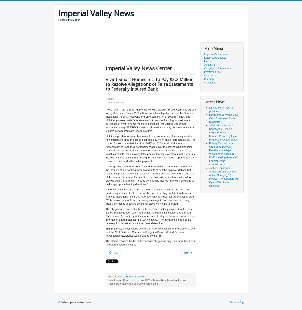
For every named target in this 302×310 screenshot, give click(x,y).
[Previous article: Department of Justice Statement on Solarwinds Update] (113, 253)
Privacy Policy (212, 71)
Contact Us (210, 75)
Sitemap (209, 79)
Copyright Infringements (217, 68)
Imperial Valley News (216, 54)
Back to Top (237, 302)
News (207, 61)
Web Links (210, 82)
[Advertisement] (130, 32)
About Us (209, 64)
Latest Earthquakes (215, 57)
